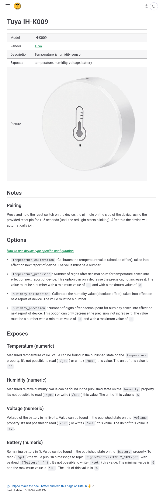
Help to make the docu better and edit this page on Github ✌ (49, 486)
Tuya (38, 46)
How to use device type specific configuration (40, 251)
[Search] (154, 6)
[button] (7, 6)
